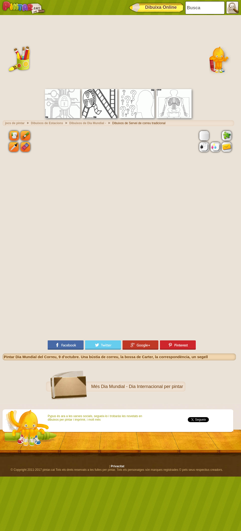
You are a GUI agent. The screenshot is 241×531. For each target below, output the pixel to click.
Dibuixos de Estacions (47, 123)
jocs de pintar (15, 123)
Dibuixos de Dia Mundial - (87, 123)
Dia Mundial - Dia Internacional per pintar (142, 386)
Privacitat (117, 466)
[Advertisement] (119, 51)
